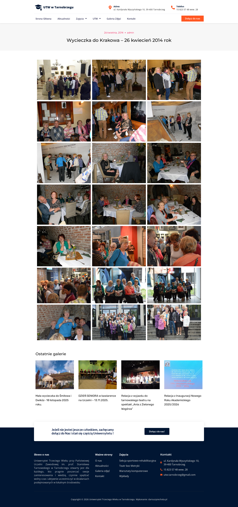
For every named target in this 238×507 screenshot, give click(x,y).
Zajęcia (81, 18)
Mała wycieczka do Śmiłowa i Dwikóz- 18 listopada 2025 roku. (53, 400)
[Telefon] (173, 7)
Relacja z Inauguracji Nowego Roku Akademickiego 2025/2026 (182, 400)
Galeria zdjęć (114, 18)
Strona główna (43, 18)
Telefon (180, 6)
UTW (97, 18)
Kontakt (131, 18)
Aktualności (64, 18)
